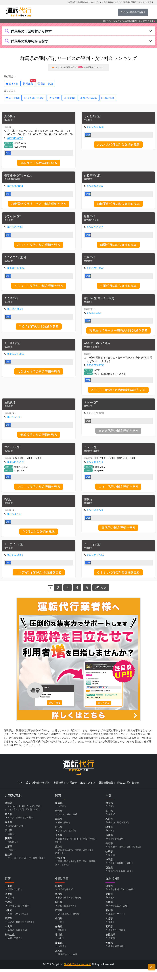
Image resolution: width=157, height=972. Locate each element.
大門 (22, 812)
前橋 (60, 825)
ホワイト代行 (13, 217)
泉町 (75, 817)
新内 (10, 941)
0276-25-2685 (15, 228)
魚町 (30, 925)
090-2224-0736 (95, 127)
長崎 (110, 908)
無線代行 (10, 405)
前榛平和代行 (93, 176)
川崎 (72, 864)
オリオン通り (64, 817)
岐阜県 (109, 854)
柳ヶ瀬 (111, 858)
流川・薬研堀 (72, 917)
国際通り (119, 949)
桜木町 (111, 817)
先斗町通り (23, 908)
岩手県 (8, 825)
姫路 (18, 925)
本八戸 (11, 820)
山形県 (8, 849)
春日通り (119, 841)
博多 (110, 892)
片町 (110, 833)
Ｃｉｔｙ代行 (93, 547)
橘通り (122, 933)
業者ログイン (87, 786)
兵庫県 (8, 921)
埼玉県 (59, 830)
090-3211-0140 (95, 269)
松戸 (68, 841)
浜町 (125, 908)
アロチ (17, 941)
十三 (24, 917)
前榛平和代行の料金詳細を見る (118, 204)
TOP (19, 786)
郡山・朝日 (13, 861)
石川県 (109, 822)
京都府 (8, 905)
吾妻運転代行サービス (19, 176)
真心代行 (10, 116)
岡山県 (59, 905)
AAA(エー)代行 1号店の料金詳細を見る (118, 392)
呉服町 (111, 866)
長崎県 (109, 905)
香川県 (59, 938)
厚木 (85, 864)
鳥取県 (59, 889)
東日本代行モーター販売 (101, 300)
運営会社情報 (106, 786)
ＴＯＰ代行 (12, 300)
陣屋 (41, 861)
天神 (123, 892)
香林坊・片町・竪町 (118, 825)
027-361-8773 (95, 513)
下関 (60, 925)
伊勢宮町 (77, 900)
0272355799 (14, 419)
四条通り (12, 908)
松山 (110, 949)
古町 (110, 809)
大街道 (61, 949)
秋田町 (61, 933)
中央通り (112, 850)
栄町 (57, 845)
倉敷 (66, 908)
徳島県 (59, 929)
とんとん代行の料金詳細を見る (118, 145)
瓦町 (60, 941)
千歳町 (128, 866)
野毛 (60, 864)
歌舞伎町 (59, 856)
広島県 (59, 913)
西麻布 (61, 853)
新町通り (28, 820)
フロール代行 (13, 450)
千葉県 (59, 838)
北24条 (21, 809)
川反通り (12, 845)
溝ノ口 (58, 867)
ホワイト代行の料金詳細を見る (38, 245)
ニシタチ (112, 933)
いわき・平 (25, 861)
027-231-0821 (15, 310)
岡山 (60, 908)
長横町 (19, 820)
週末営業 (107, 98)
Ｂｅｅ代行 (91, 405)
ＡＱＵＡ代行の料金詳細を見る (38, 373)
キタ (10, 917)
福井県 (109, 830)
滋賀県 (8, 897)
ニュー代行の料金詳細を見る (118, 489)
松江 (60, 900)
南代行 (88, 502)
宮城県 (8, 833)
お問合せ (72, 786)
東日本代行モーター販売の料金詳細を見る (118, 332)
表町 (72, 908)
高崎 (66, 825)
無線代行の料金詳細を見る (38, 437)
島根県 (59, 897)
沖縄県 (109, 946)
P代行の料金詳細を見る (38, 534)
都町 (110, 925)
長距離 (54, 98)
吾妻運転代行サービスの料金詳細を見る (38, 204)
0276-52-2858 (15, 558)
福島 (35, 861)
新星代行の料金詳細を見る (118, 245)
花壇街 (69, 853)
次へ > (100, 591)
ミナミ (17, 917)
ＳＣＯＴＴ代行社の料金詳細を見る (38, 287)
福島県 (8, 858)
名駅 (114, 874)
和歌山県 (10, 938)
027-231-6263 (95, 464)
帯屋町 (61, 957)
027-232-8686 (95, 186)
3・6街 (30, 809)
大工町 (61, 809)
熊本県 (109, 913)
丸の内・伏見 (125, 874)
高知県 (59, 954)
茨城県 (59, 806)
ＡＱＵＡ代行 (13, 345)
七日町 (11, 853)
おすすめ (12, 83)
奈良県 (8, 929)
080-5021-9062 (15, 356)
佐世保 (118, 908)
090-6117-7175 (15, 464)
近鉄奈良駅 (21, 933)
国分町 (11, 837)
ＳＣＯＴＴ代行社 (16, 258)
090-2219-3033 (95, 367)
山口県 (59, 921)
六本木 (78, 853)
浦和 (72, 833)
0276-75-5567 (95, 228)
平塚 (79, 864)
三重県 (8, 889)
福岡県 (109, 889)
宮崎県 (109, 929)
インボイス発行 (34, 98)
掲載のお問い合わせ (128, 786)
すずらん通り (11, 812)
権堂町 (122, 850)
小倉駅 (130, 892)
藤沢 (65, 867)
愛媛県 (59, 946)
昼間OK (70, 98)
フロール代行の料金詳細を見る (38, 489)
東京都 (59, 849)
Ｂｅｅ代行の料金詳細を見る (118, 433)
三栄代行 (90, 258)
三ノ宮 (11, 925)
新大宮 (11, 933)
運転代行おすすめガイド (113, 21)
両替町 (120, 866)
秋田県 (8, 841)
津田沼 (92, 841)
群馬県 (127, 21)
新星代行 (90, 217)
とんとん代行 (93, 116)
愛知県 (109, 871)
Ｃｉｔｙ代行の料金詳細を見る (118, 576)
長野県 (109, 846)
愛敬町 (111, 900)
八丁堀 (61, 917)
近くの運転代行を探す (38, 786)
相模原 (92, 864)
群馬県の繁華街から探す (29, 41)
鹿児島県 (110, 938)
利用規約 (58, 786)
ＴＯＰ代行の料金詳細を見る (39, 328)
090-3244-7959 (95, 558)
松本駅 (136, 850)
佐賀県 (109, 897)
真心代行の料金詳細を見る (38, 163)
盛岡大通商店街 (15, 828)
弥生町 (69, 892)
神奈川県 (60, 861)
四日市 (11, 892)
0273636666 (94, 314)
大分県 (109, 921)
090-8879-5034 (15, 269)
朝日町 (61, 892)
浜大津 (11, 900)
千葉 (85, 841)
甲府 (110, 841)
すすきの (12, 809)
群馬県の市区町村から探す (31, 31)
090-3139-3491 (95, 415)
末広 (36, 812)
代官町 (67, 900)
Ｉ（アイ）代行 (15, 547)
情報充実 (29, 83)
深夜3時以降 (88, 98)
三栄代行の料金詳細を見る (118, 287)
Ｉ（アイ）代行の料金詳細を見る (39, 576)
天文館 (111, 941)
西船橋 (61, 841)
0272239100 (14, 517)
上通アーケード (115, 917)
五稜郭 (29, 812)
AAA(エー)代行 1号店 (98, 345)
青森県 (8, 817)
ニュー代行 (91, 450)
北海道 (8, 806)
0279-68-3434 (15, 186)
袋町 (129, 850)
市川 (79, 841)
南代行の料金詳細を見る (118, 530)
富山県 (109, 814)
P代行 (8, 502)
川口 (66, 833)
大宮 (60, 833)
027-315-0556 (15, 138)
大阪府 (8, 913)
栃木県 (59, 814)
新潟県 (109, 806)
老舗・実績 (45, 83)
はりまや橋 (71, 957)
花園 (38, 809)
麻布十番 (87, 853)
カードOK (13, 98)
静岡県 (109, 862)
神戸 (24, 925)
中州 (117, 892)
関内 (66, 864)
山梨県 (109, 838)
